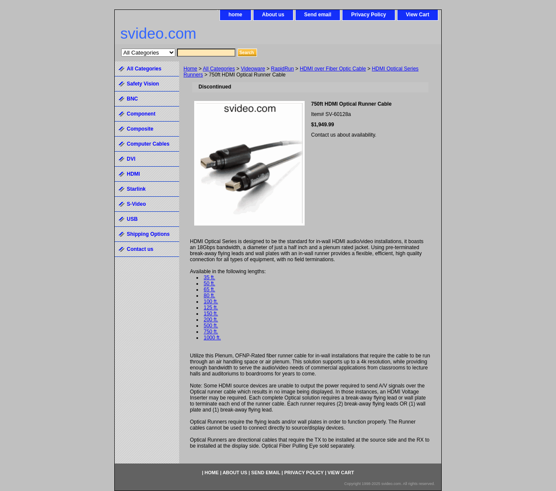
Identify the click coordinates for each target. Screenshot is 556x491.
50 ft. (209, 284)
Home (190, 69)
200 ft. (211, 320)
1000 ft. (212, 338)
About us (273, 15)
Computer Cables (148, 144)
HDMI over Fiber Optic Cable (333, 69)
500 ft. (211, 326)
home (235, 15)
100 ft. (211, 302)
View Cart (417, 15)
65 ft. (209, 290)
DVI (131, 159)
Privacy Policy (368, 15)
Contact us (140, 249)
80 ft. (209, 296)
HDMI (133, 174)
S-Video (136, 204)
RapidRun (282, 69)
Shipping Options (148, 234)
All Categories (219, 69)
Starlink (136, 189)
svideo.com (158, 33)
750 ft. (211, 332)
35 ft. (209, 277)
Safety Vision (143, 84)
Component (141, 114)
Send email (317, 15)
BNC (132, 99)
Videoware (253, 69)
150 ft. (211, 314)
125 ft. (211, 308)
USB (132, 219)
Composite (140, 129)
